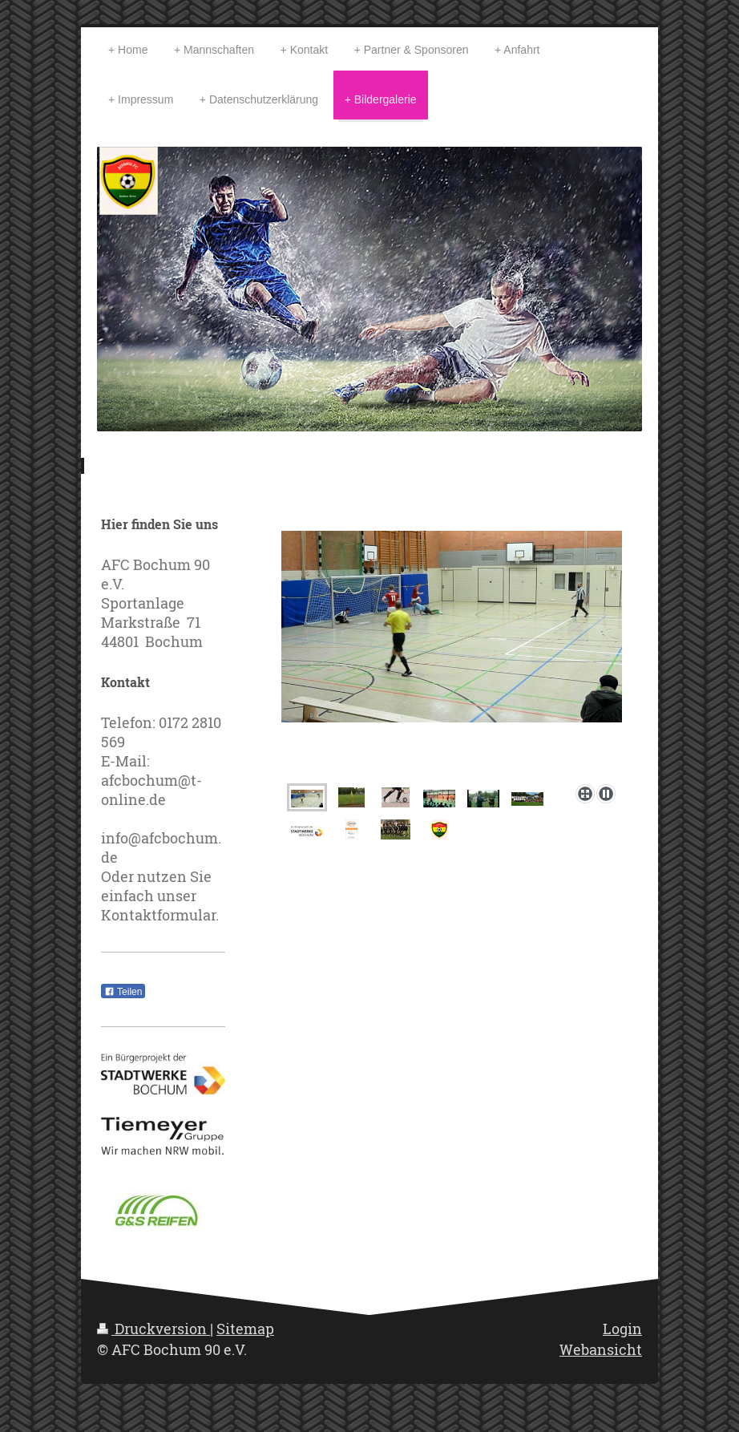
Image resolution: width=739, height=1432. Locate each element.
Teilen (123, 991)
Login (622, 1328)
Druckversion (153, 1328)
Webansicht (600, 1349)
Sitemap (245, 1328)
